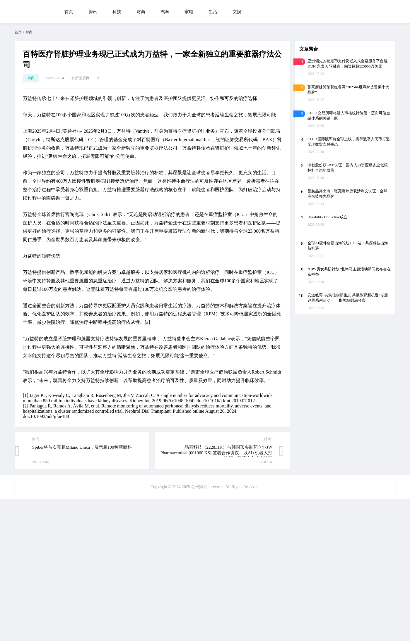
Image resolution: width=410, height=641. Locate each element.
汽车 (164, 11)
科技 (116, 11)
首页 (68, 11)
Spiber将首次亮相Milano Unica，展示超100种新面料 (82, 447)
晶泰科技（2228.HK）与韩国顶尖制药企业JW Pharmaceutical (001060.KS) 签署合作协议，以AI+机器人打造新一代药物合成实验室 (216, 453)
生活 (213, 11)
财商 (140, 11)
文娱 (237, 11)
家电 (188, 11)
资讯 (92, 11)
